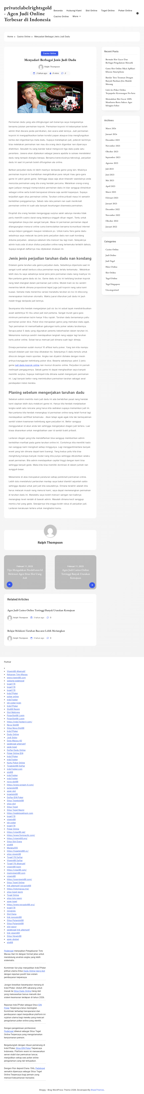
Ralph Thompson (52, 67)
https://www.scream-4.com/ (20, 785)
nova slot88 (12, 781)
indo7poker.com (14, 769)
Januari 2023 (111, 203)
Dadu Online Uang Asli (34, 971)
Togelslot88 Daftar (16, 766)
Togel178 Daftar (15, 857)
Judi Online (111, 255)
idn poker (11, 822)
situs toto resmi (14, 898)
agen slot (11, 791)
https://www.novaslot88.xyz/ (21, 904)
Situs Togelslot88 (15, 800)
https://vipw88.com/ (17, 870)
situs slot (11, 804)
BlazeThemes (97, 1090)
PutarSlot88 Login (15, 715)
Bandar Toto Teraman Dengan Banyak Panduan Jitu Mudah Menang (119, 81)
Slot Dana (12, 914)
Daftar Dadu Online (16, 750)
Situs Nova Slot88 (15, 728)
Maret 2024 (111, 128)
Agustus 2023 (112, 163)
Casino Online (61, 16)
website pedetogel (15, 681)
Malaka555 (12, 848)
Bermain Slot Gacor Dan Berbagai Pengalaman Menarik (119, 61)
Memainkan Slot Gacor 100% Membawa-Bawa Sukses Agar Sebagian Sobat (119, 102)
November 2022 (113, 215)
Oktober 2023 (112, 151)
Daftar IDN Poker (15, 797)
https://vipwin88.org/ (17, 838)
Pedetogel (9, 951)
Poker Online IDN (15, 753)
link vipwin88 (13, 933)
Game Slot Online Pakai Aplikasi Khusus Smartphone (120, 70)
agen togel (12, 901)
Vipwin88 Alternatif (16, 671)
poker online (13, 696)
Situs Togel (12, 807)
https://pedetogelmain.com (20, 813)
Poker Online (125, 10)
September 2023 (113, 157)
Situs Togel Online (15, 882)
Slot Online (91, 10)
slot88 (10, 772)
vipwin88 (11, 819)
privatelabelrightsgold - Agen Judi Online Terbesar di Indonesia (28, 13)
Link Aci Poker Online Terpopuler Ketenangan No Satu (120, 91)
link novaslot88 (14, 917)
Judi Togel (110, 261)
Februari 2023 (112, 197)
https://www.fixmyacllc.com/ (21, 835)
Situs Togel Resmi (15, 810)
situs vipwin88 (14, 854)
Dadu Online (13, 734)
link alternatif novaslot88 (19, 885)
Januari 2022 (111, 226)
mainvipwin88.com (16, 873)
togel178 (11, 684)
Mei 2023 (110, 180)
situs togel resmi (15, 892)
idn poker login (14, 703)
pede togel (12, 747)
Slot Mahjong (13, 712)
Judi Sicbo (12, 737)
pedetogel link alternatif (18, 930)
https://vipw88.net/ (16, 832)
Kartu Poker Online (16, 763)
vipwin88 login (14, 867)
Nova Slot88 (13, 725)
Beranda (58, 10)
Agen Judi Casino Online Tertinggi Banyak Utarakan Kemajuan (41, 610)
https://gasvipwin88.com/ (19, 879)
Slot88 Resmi (13, 709)
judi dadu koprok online (27, 365)
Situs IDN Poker (23, 1048)
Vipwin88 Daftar (15, 860)
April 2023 (110, 186)
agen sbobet (13, 939)
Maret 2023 (111, 191)
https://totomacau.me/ (18, 889)
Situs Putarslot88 (15, 920)
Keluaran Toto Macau (17, 674)
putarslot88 (12, 788)
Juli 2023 (110, 168)
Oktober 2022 (112, 220)
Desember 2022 (113, 209)
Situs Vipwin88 (14, 936)
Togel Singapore (113, 284)
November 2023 (113, 145)
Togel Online (107, 10)
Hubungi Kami (74, 10)
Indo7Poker (12, 693)
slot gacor (12, 926)
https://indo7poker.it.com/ (19, 722)
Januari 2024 (111, 134)
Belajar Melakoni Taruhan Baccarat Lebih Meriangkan (36, 630)
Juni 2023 (110, 174)
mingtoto (11, 911)
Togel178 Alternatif (16, 863)
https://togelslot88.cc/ (18, 851)
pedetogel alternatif (16, 744)
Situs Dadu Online (22, 991)
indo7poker (12, 700)
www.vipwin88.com (16, 677)
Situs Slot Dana (14, 841)
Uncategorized (112, 289)
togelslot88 (12, 794)
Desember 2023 (113, 139)
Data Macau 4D (14, 740)
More (75, 16)
